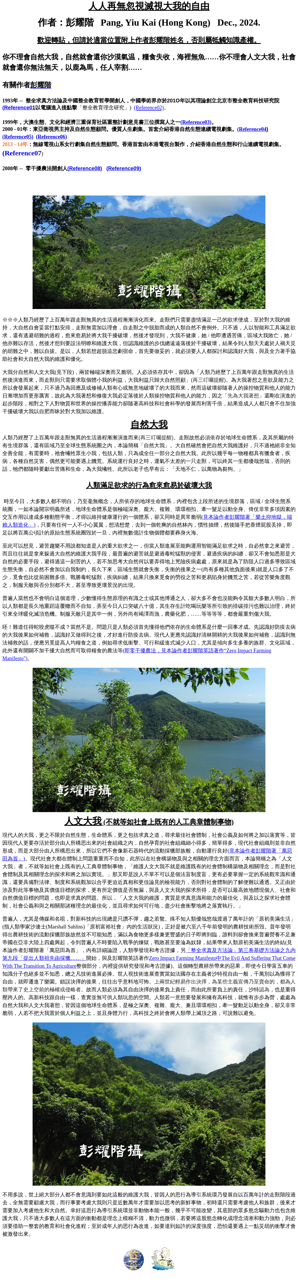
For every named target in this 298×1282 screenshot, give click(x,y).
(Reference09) (124, 168)
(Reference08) (85, 168)
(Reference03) (196, 122)
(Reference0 (18, 108)
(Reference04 (252, 129)
